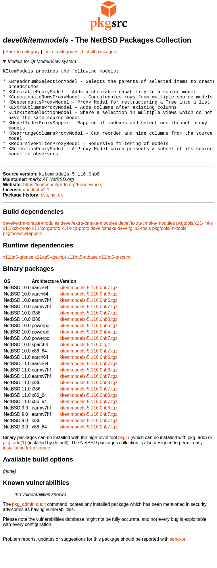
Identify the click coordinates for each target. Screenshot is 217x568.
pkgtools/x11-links (194, 244)
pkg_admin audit (29, 525)
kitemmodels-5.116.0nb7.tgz (89, 309)
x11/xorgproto (46, 249)
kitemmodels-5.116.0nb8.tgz (89, 340)
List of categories (60, 51)
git (60, 216)
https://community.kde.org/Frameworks (62, 206)
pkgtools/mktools (169, 249)
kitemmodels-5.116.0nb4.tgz (89, 353)
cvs (44, 216)
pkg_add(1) (14, 464)
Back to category (22, 51)
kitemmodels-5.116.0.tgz (85, 366)
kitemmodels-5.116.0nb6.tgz (89, 315)
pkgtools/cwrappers (23, 255)
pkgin (123, 459)
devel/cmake (103, 249)
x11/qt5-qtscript (50, 278)
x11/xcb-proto (17, 249)
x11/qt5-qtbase (18, 278)
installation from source (26, 469)
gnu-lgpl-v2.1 (36, 211)
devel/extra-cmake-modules (31, 244)
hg (52, 216)
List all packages (99, 51)
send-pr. (178, 560)
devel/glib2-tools (134, 249)
